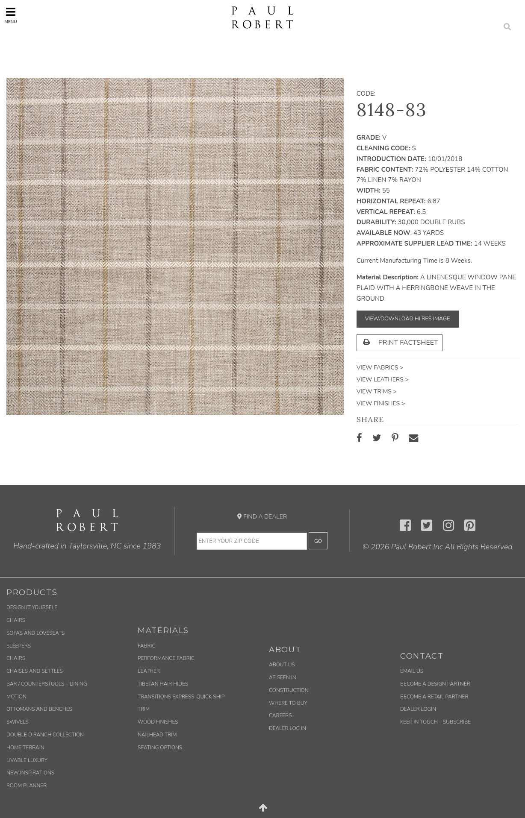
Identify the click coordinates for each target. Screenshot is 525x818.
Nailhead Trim (157, 734)
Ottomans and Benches (39, 709)
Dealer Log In (287, 728)
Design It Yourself (31, 607)
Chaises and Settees (34, 671)
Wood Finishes (158, 721)
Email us (411, 671)
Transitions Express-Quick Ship (181, 696)
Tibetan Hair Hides (163, 683)
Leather (149, 671)
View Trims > (377, 391)
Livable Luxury (26, 760)
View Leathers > (383, 379)
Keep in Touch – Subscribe (435, 721)
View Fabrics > (380, 368)
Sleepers (18, 645)
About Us (282, 664)
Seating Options (160, 747)
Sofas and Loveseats (35, 633)
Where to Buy (288, 703)
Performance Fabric (166, 658)
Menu (10, 15)
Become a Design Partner (435, 683)
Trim (144, 709)
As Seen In (282, 677)
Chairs (15, 620)
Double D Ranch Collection (45, 734)
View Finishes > (381, 403)
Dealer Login (418, 709)
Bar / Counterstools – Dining (46, 683)
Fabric (146, 645)
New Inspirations (30, 772)
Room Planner (26, 785)
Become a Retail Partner (434, 696)
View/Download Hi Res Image (407, 319)
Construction (289, 690)
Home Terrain (25, 747)
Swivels (17, 721)
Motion (16, 696)
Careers (280, 715)
